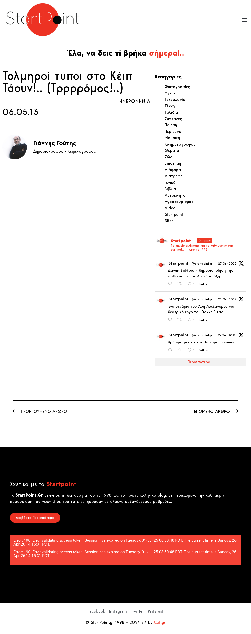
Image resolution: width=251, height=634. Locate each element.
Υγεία (170, 93)
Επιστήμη (173, 163)
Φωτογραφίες (177, 86)
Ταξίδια (171, 112)
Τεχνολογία (175, 99)
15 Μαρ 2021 (226, 335)
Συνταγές (173, 118)
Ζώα (169, 156)
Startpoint (174, 214)
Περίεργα (173, 131)
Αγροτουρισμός (179, 201)
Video (170, 207)
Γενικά (170, 182)
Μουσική (172, 137)
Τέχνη (170, 105)
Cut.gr (159, 622)
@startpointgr (202, 263)
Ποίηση (171, 124)
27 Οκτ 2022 (227, 263)
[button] (244, 20)
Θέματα (172, 150)
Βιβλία (170, 188)
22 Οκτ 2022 (227, 299)
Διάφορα (173, 169)
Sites (169, 220)
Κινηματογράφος (180, 144)
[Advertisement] (76, 200)
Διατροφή (174, 176)
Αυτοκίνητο (175, 195)
